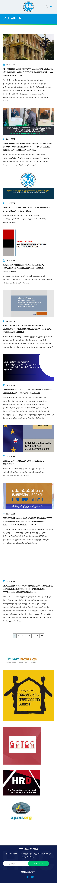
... (33, 635)
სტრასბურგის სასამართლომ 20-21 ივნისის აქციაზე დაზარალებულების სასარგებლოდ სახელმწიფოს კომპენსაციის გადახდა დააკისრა (25, 219)
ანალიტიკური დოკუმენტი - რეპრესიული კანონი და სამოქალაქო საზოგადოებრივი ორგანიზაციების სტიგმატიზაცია (23, 268)
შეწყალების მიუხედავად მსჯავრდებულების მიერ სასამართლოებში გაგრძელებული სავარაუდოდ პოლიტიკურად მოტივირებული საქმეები (27, 328)
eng (51, 6)
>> (42, 635)
